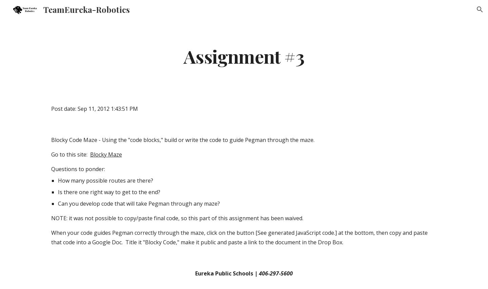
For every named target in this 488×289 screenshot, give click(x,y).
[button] (480, 9)
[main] (244, 56)
